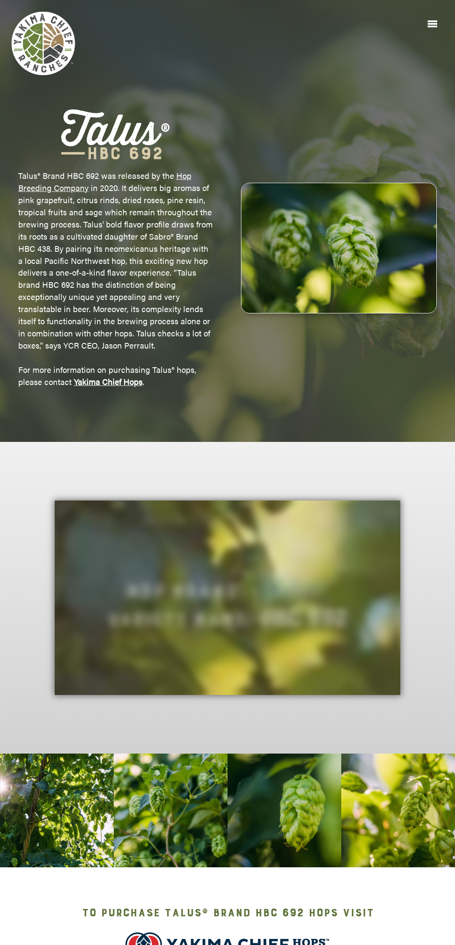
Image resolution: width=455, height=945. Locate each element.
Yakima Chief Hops (108, 381)
